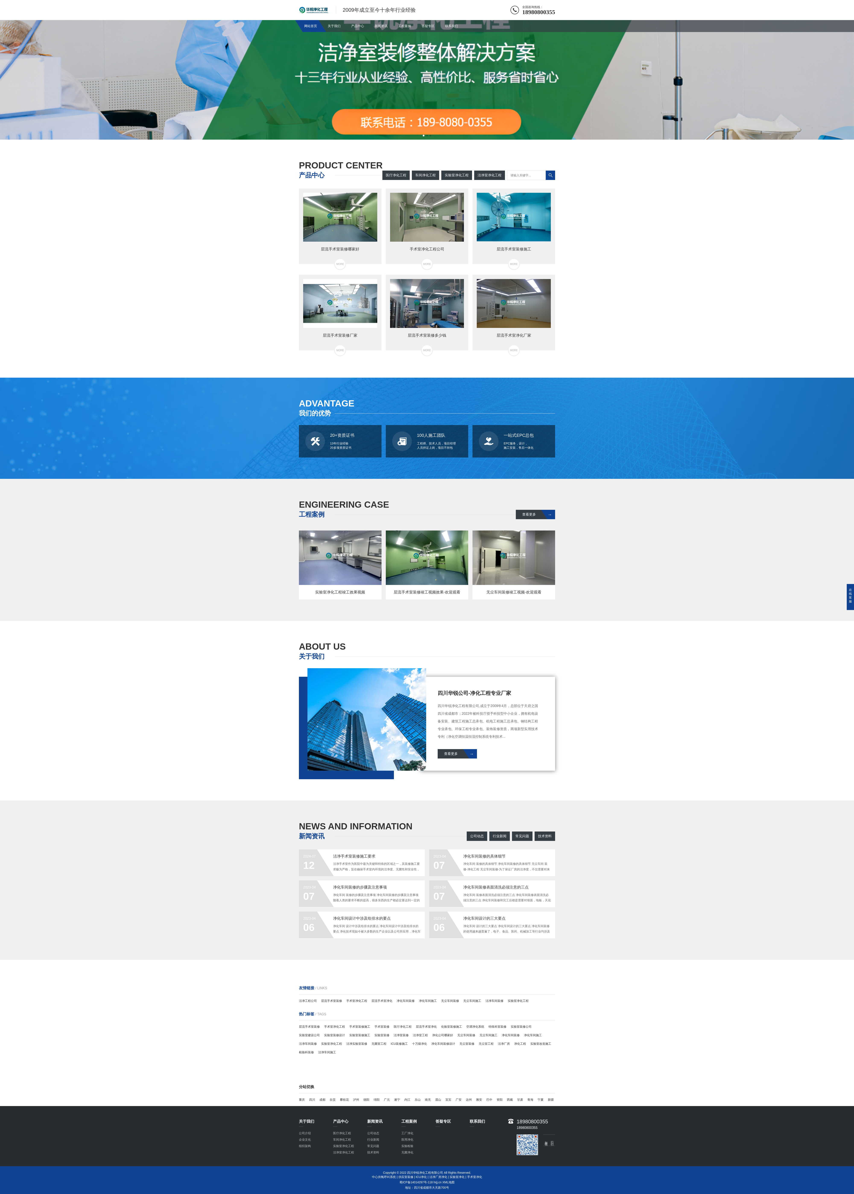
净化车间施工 (428, 1001)
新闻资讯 (381, 26)
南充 (428, 1099)
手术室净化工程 (356, 1001)
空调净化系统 (475, 1026)
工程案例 (404, 26)
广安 (459, 1099)
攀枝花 (344, 1099)
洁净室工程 (420, 1035)
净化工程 (520, 1043)
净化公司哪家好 (442, 1035)
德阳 (366, 1099)
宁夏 (541, 1099)
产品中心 (357, 26)
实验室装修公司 (521, 1026)
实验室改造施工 (540, 1043)
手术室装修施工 (359, 1026)
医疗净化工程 (403, 1026)
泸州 (356, 1099)
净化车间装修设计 (443, 1043)
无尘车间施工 (472, 1001)
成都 (322, 1099)
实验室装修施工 (359, 1035)
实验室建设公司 (309, 1035)
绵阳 (377, 1099)
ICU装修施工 (399, 1043)
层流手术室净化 (381, 1001)
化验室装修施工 (451, 1026)
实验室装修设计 (334, 1035)
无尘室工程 (486, 1043)
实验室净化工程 (518, 1001)
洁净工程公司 (308, 1001)
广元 (387, 1099)
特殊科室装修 (497, 1026)
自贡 (333, 1099)
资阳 (500, 1099)
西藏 (510, 1099)
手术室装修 (381, 1026)
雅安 (479, 1099)
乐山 (418, 1099)
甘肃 (520, 1099)
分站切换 (306, 1087)
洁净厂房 (504, 1043)
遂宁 (397, 1099)
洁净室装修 (401, 1035)
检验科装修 (306, 1052)
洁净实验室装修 (356, 1043)
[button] (423, 135)
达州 (469, 1099)
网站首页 (310, 26)
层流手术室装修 (331, 1001)
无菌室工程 (378, 1043)
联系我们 (451, 26)
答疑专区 (428, 26)
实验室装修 (381, 1035)
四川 (312, 1099)
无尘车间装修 (450, 1001)
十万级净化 (419, 1043)
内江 (407, 1099)
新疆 (551, 1099)
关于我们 (334, 26)
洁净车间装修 (494, 1001)
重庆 (302, 1099)
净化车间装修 (406, 1001)
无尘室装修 (466, 1043)
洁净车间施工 (327, 1052)
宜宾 (448, 1099)
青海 (530, 1099)
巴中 (489, 1099)
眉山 (438, 1099)
